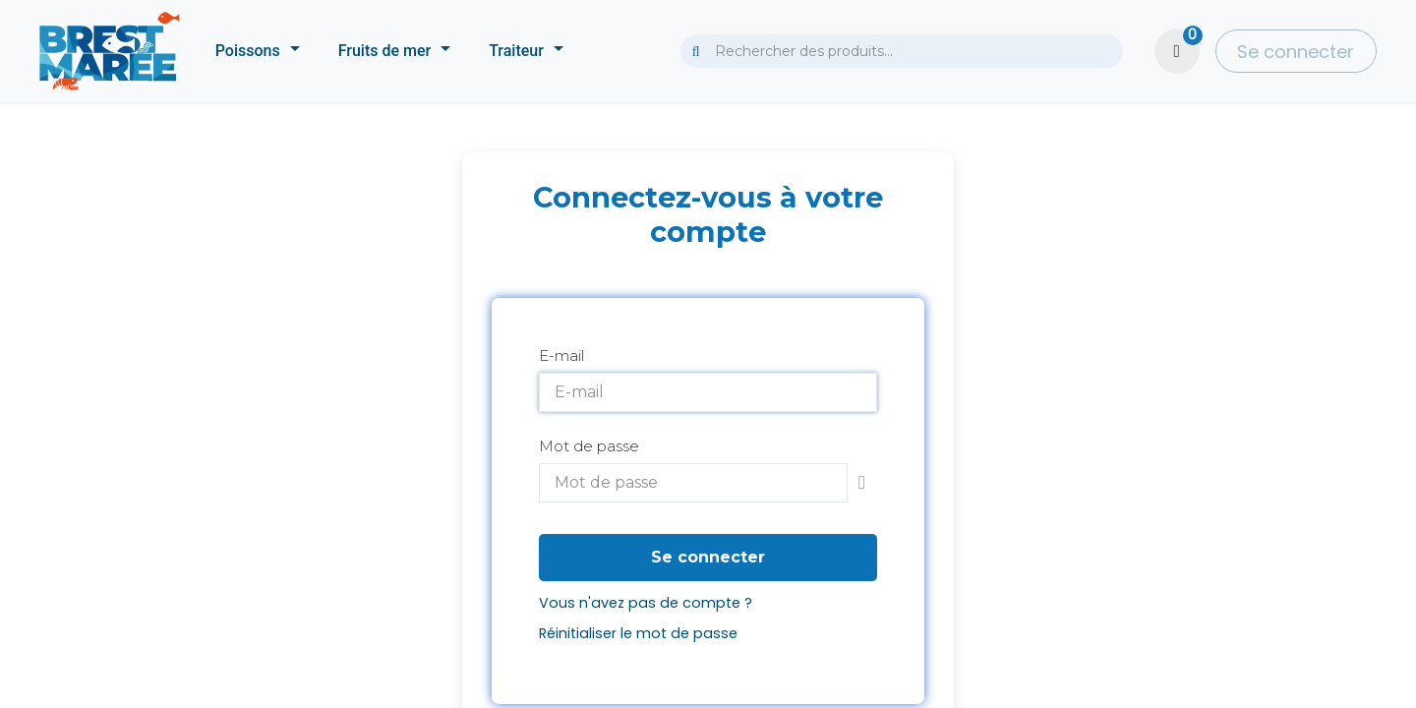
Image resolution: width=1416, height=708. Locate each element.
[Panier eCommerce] (1177, 51)
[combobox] (901, 51)
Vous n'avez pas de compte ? (645, 603)
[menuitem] (258, 51)
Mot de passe (589, 446)
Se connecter (1295, 51)
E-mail (561, 355)
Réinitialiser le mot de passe (638, 633)
